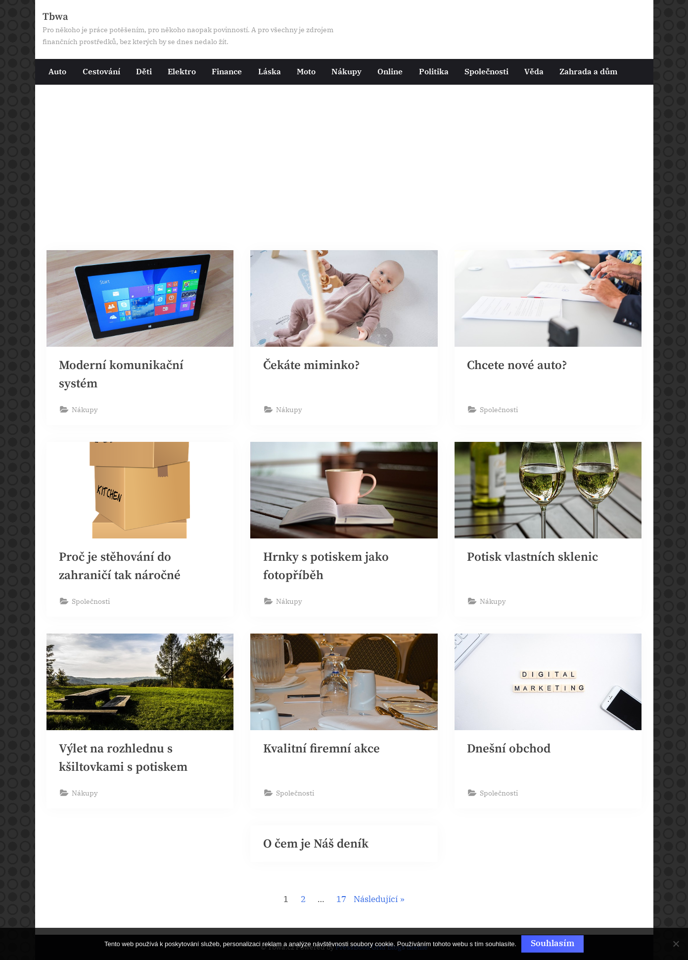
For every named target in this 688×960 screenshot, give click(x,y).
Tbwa (55, 16)
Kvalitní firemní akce (321, 749)
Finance (227, 71)
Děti (144, 71)
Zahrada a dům (588, 71)
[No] (676, 944)
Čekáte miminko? (312, 365)
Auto (57, 71)
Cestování (101, 71)
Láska (269, 71)
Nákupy (346, 71)
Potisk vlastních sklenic (532, 557)
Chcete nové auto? (517, 365)
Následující (376, 900)
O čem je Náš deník (315, 845)
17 (341, 900)
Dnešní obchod (509, 749)
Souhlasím (552, 943)
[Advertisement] (344, 172)
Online (390, 71)
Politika (434, 71)
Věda (534, 71)
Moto (306, 71)
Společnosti (486, 71)
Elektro (182, 71)
